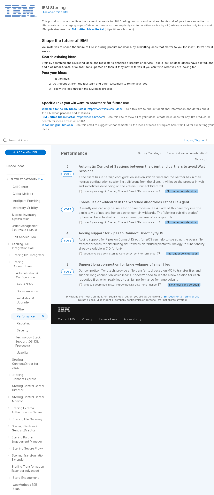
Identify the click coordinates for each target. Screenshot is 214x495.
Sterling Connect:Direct (122, 191)
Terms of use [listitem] (108, 319)
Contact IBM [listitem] (66, 319)
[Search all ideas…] (27, 140)
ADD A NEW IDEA (25, 152)
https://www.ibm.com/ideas (105, 108)
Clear (41, 179)
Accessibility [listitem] (132, 319)
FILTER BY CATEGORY (22, 179)
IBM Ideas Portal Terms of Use (181, 296)
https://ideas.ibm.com (90, 117)
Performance (146, 191)
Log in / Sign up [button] (195, 140)
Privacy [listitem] (87, 319)
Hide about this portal (55, 12)
